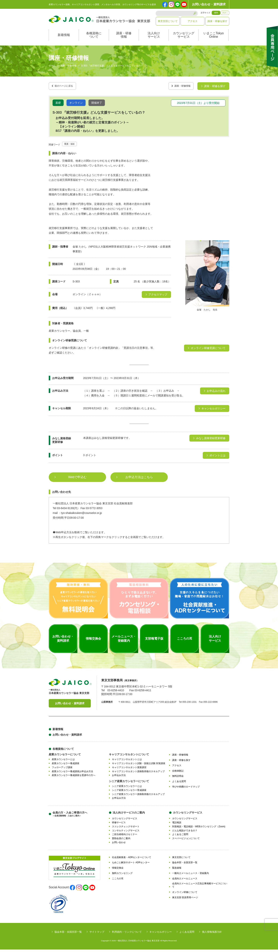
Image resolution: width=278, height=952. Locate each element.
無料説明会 (178, 778)
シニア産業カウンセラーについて (129, 783)
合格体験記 (178, 773)
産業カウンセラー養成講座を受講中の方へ (73, 778)
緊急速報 (176, 870)
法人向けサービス (154, 39)
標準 (216, 13)
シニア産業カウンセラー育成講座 (129, 792)
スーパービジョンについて (186, 841)
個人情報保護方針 (212, 934)
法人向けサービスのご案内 (129, 815)
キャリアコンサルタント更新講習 (129, 770)
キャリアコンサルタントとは (127, 762)
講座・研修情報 (123, 39)
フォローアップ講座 (62, 770)
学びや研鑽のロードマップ (186, 789)
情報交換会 (117, 870)
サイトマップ (96, 934)
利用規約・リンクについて (127, 934)
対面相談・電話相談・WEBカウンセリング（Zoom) (198, 829)
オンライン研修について (184, 894)
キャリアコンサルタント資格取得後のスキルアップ (138, 774)
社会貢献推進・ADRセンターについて (131, 859)
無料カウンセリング (122, 875)
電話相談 (176, 825)
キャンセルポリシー (160, 934)
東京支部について (168, 21)
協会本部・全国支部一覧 (184, 865)
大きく (225, 13)
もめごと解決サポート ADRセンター (131, 865)
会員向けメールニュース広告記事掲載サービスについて (199, 888)
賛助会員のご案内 (121, 841)
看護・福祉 (71, 146)
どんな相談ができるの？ (184, 833)
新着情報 (64, 39)
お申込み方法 (119, 778)
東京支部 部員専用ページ (185, 900)
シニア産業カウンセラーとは (127, 788)
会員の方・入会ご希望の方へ (70, 816)
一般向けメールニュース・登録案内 (190, 875)
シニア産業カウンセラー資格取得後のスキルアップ (138, 796)
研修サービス (119, 825)
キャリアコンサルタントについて (129, 757)
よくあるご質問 (180, 837)
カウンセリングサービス (183, 39)
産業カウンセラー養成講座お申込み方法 (72, 774)
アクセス (193, 21)
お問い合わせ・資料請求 (209, 4)
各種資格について (93, 39)
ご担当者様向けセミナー (124, 837)
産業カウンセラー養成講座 (65, 766)
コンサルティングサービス (125, 833)
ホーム (52, 69)
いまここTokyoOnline (213, 39)
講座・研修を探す (217, 21)
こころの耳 (117, 881)
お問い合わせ (119, 845)
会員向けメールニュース (184, 881)
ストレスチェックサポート (125, 829)
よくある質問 (179, 784)
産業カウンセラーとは (63, 762)
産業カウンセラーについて (65, 757)
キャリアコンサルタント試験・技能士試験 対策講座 (138, 766)
